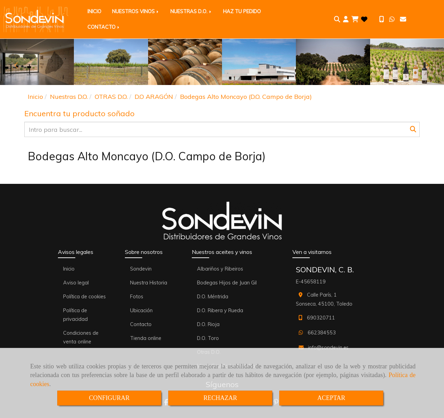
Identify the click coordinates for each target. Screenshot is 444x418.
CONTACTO (103, 27)
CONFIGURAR (109, 397)
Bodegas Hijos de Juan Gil (227, 283)
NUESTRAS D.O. (191, 11)
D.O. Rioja (208, 324)
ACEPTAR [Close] (331, 397)
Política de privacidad (75, 314)
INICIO (94, 11)
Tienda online (145, 338)
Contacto (141, 324)
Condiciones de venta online (81, 337)
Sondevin (141, 269)
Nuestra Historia (148, 283)
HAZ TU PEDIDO (242, 11)
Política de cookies (84, 296)
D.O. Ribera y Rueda (220, 310)
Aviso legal (76, 283)
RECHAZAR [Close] (220, 397)
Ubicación (141, 310)
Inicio (69, 269)
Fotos (136, 296)
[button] (346, 19)
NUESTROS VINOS (136, 11)
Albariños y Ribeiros (220, 269)
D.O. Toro (208, 338)
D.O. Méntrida (212, 296)
